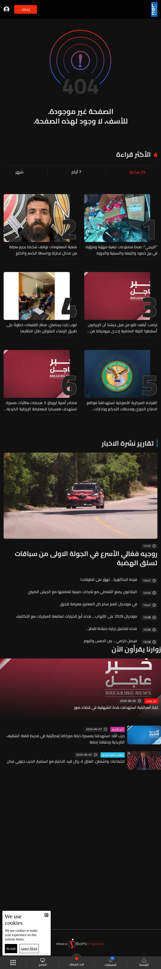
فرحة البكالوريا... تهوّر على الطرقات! (108, 579)
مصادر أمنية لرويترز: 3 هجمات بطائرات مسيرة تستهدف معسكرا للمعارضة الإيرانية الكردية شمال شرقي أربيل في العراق (41, 405)
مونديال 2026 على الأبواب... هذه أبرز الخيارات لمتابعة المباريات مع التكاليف (76, 616)
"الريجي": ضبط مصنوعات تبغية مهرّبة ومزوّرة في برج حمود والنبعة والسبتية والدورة (121, 250)
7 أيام (76, 172)
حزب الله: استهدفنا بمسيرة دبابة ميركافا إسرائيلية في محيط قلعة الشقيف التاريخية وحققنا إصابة (65, 739)
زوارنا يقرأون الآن (136, 649)
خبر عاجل (151, 701)
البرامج (43, 962)
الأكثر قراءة (133, 154)
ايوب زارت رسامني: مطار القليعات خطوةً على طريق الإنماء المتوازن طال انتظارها (42, 328)
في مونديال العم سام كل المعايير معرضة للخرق (98, 604)
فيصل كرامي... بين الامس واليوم (110, 641)
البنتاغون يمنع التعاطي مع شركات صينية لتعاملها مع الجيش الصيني (82, 592)
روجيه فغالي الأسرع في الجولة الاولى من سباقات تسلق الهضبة (86, 558)
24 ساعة (137, 172)
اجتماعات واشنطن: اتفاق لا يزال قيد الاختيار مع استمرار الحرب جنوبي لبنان (66, 761)
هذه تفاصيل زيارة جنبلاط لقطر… (111, 628)
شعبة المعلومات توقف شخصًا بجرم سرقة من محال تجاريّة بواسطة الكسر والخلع (43, 250)
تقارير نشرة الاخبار (128, 443)
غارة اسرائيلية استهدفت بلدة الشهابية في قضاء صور (116, 707)
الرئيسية (144, 962)
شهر (19, 172)
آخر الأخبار (117, 729)
